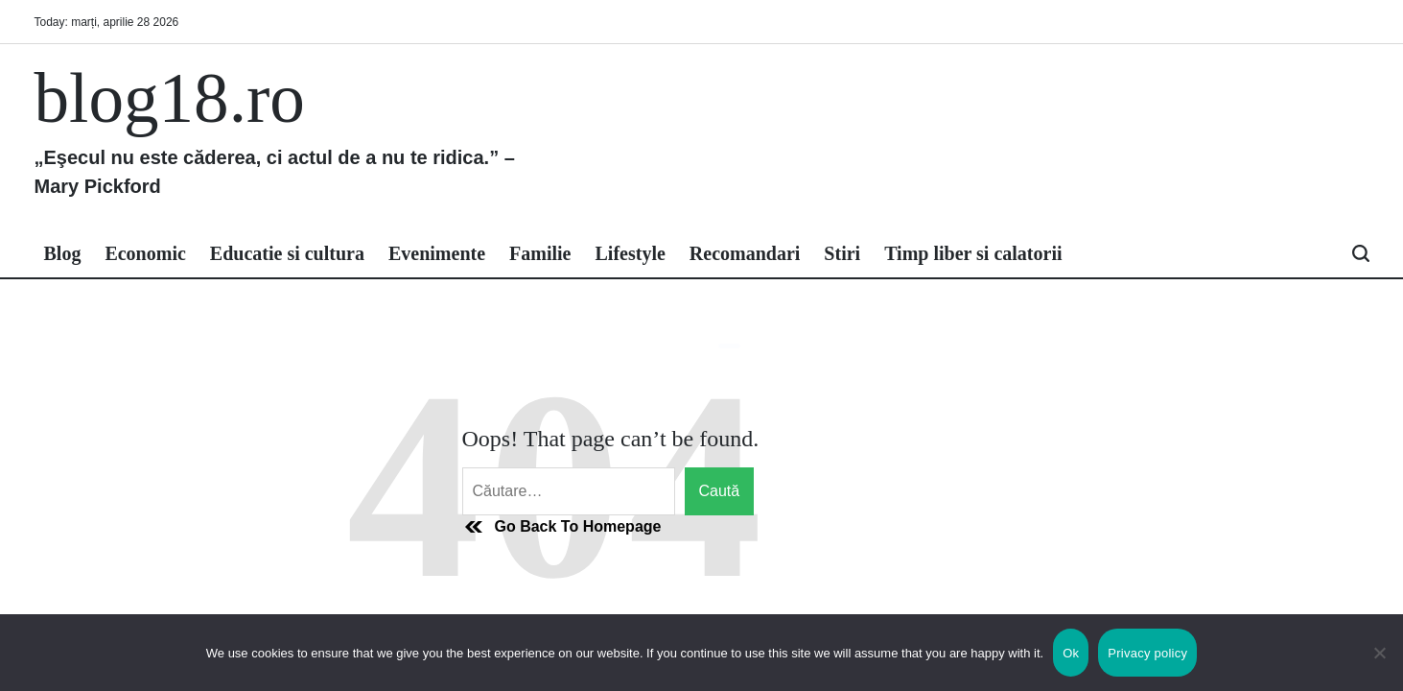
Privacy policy (1147, 653)
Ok (1071, 653)
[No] (1379, 667)
